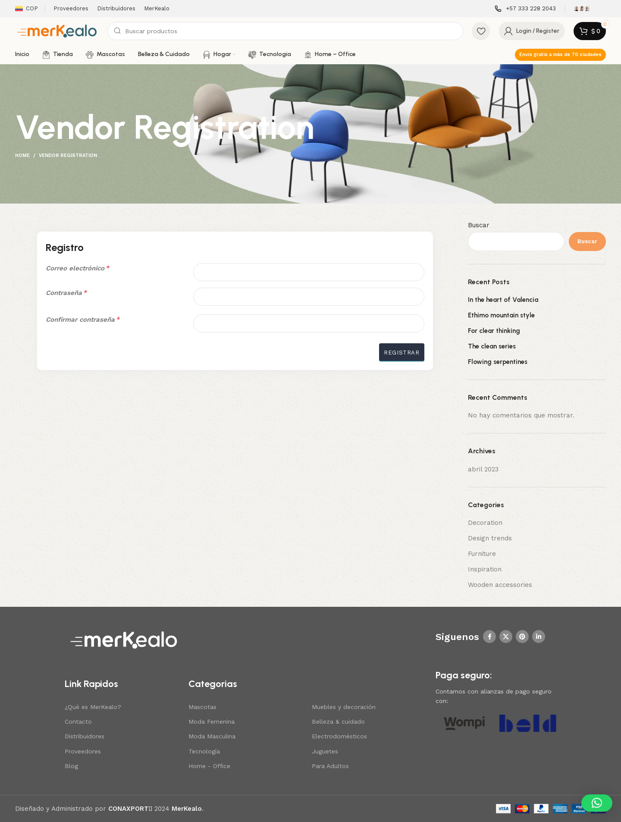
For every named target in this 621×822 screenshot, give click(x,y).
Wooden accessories (500, 585)
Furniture (482, 554)
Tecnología (204, 751)
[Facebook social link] (489, 636)
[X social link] (505, 636)
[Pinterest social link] (522, 636)
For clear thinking (494, 331)
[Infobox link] (525, 9)
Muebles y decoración (344, 706)
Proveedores (83, 751)
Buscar (478, 225)
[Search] (285, 31)
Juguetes (325, 751)
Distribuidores (84, 736)
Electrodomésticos (339, 736)
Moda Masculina (211, 736)
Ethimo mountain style (501, 315)
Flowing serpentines (497, 362)
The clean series (492, 346)
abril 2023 (483, 469)
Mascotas (202, 706)
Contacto (78, 721)
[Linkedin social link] (538, 636)
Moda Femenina (211, 721)
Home (22, 155)
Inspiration (485, 569)
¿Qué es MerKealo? (93, 706)
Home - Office (209, 765)
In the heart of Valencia (503, 300)
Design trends (490, 538)
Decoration (485, 523)
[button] (596, 803)
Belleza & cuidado (338, 721)
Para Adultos (330, 765)
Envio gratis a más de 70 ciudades (560, 54)
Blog (71, 765)
